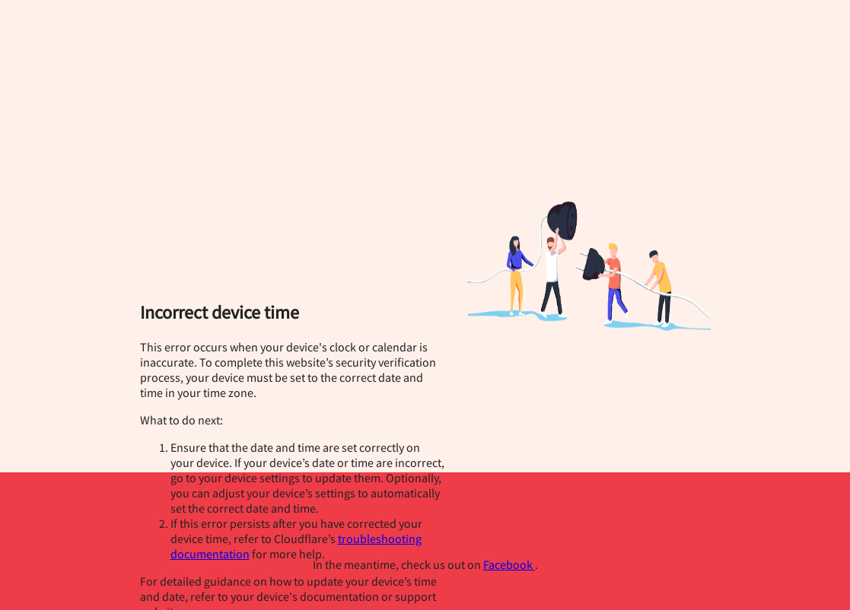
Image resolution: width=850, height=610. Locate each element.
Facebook (509, 564)
